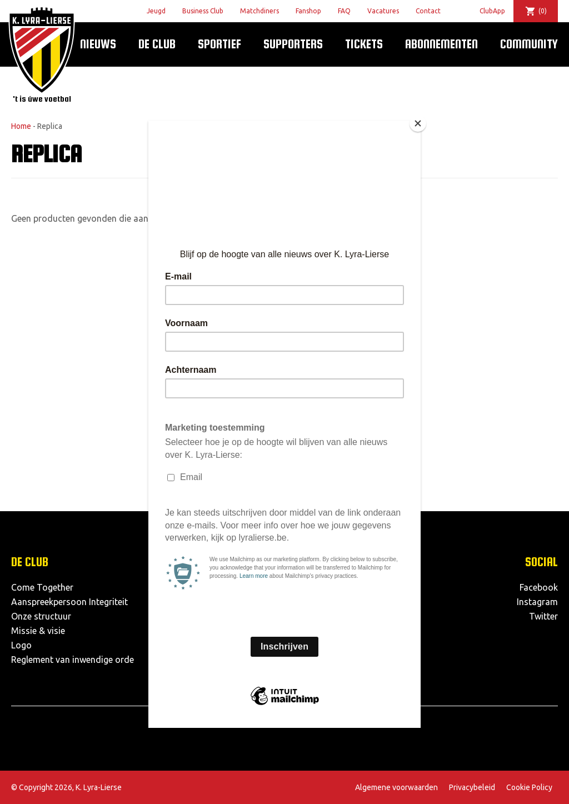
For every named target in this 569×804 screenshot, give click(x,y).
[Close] (418, 123)
